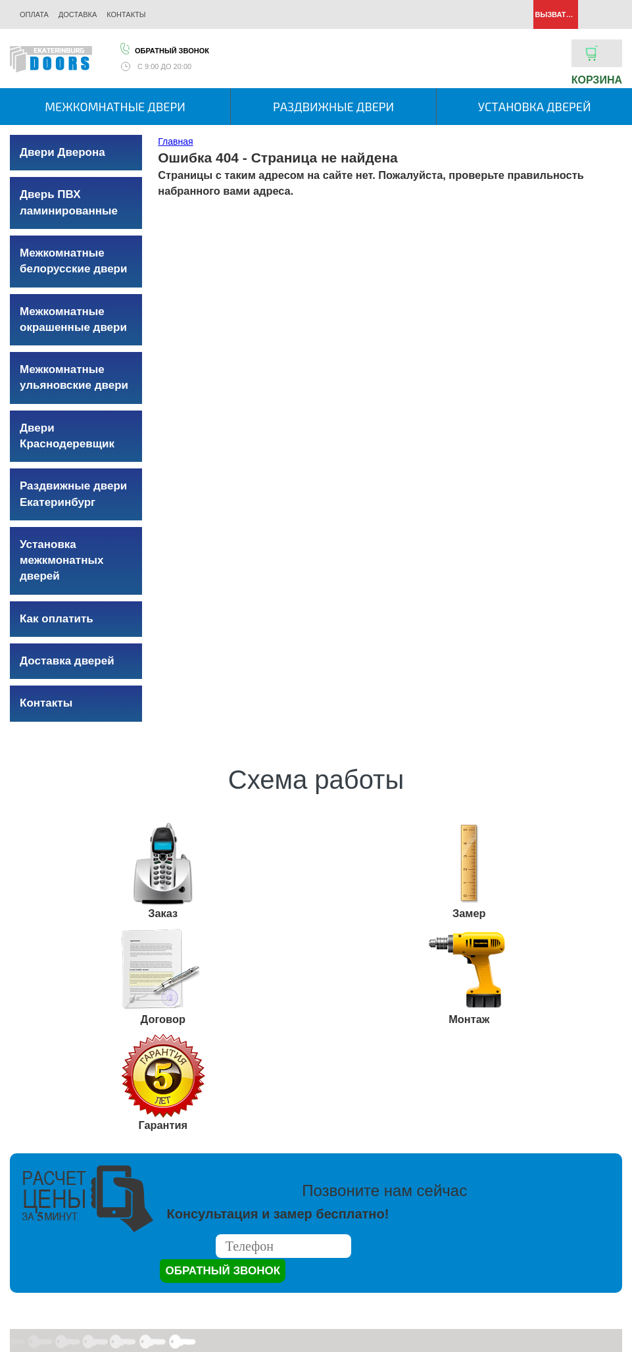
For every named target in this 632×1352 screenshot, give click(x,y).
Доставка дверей (67, 661)
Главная (175, 141)
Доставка (78, 14)
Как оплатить (56, 619)
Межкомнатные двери (115, 106)
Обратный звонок (163, 49)
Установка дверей (534, 106)
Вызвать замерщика (556, 14)
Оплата (34, 14)
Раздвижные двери (333, 106)
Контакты (126, 14)
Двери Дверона (62, 152)
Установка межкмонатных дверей (61, 560)
